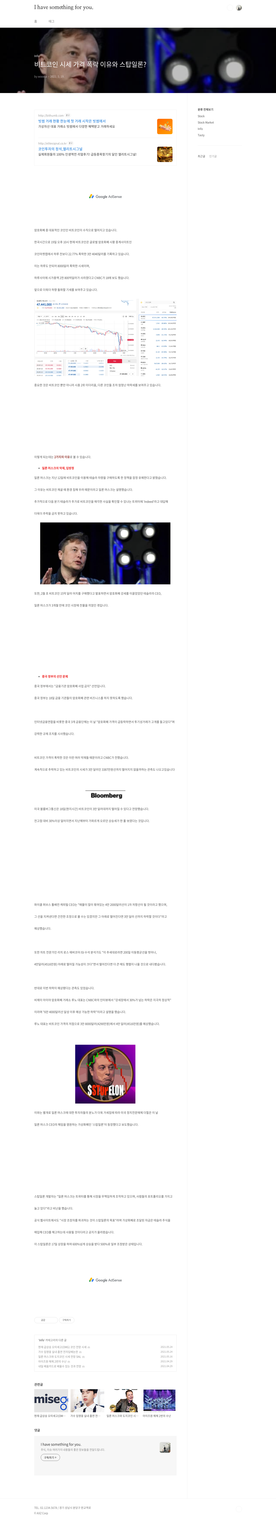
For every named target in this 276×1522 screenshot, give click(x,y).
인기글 (213, 156)
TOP (239, 1509)
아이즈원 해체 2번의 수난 (52, 1361)
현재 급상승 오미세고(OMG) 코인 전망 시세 (62, 1347)
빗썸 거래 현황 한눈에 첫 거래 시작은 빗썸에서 (72, 121)
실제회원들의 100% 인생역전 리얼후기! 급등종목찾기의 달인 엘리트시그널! (87, 154)
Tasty (201, 135)
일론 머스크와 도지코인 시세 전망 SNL (59, 1356)
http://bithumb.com (51, 115)
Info (41, 1340)
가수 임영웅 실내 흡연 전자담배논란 (58, 1352)
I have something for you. (63, 7)
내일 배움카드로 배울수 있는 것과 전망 (59, 1366)
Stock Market (206, 122)
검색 (230, 8)
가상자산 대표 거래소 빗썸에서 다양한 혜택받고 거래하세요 (76, 126)
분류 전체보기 (205, 109)
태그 (51, 21)
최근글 (201, 156)
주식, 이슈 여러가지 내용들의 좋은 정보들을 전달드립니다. (73, 1449)
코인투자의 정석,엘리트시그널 (60, 149)
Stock (201, 116)
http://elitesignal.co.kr (52, 143)
